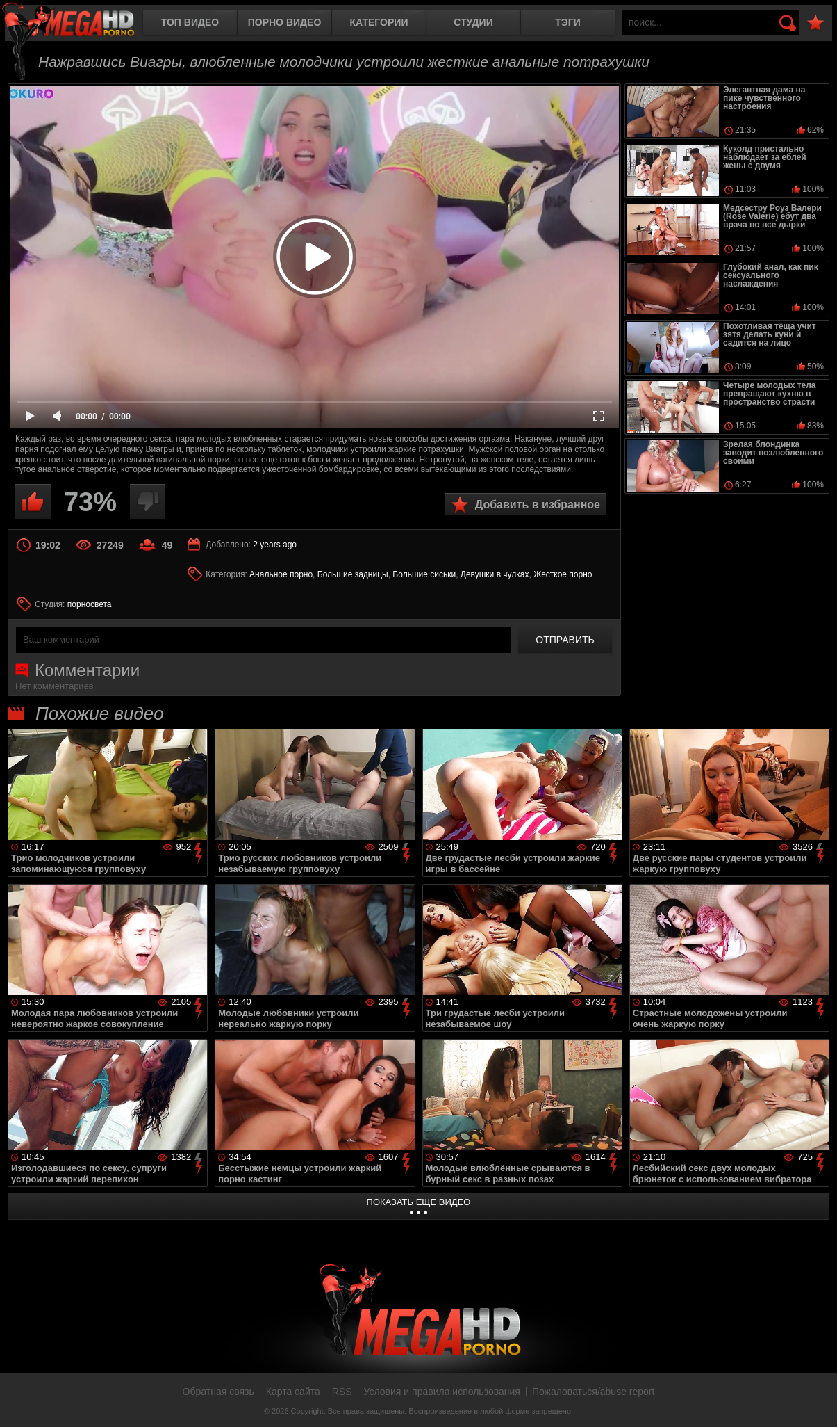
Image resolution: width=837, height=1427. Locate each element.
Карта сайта (293, 1391)
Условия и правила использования (442, 1391)
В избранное (815, 23)
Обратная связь (218, 1391)
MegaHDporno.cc (80, 24)
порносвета (89, 604)
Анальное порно (281, 574)
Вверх (816, 1401)
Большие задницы (352, 574)
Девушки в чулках (495, 574)
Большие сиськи (424, 574)
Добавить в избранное (537, 504)
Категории (379, 22)
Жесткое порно (562, 574)
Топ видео (190, 22)
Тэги (568, 22)
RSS (342, 1391)
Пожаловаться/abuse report (593, 1391)
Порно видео (285, 22)
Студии (473, 22)
